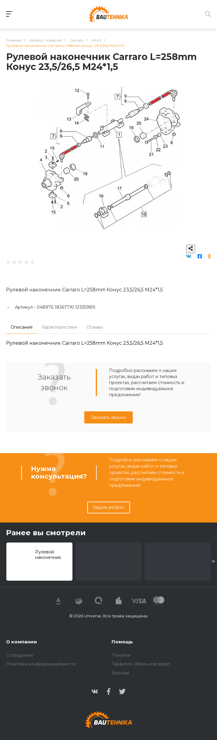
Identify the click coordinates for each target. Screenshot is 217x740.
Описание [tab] (22, 327)
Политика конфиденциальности (41, 664)
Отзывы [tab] (94, 327)
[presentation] (213, 561)
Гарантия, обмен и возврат (141, 664)
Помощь (122, 642)
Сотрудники (19, 655)
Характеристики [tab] (59, 327)
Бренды (120, 672)
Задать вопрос (109, 507)
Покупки (121, 655)
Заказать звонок (108, 417)
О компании (21, 642)
